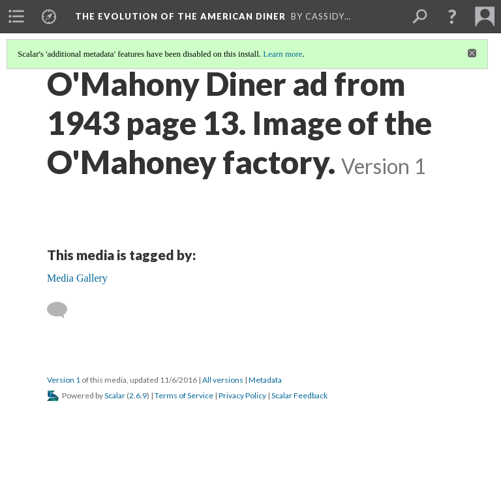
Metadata (265, 380)
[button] (452, 16)
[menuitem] (16, 16)
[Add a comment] (63, 310)
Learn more (282, 54)
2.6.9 (138, 395)
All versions (222, 380)
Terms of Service (184, 395)
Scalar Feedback (299, 395)
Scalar (114, 395)
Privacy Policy (242, 395)
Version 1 (63, 380)
